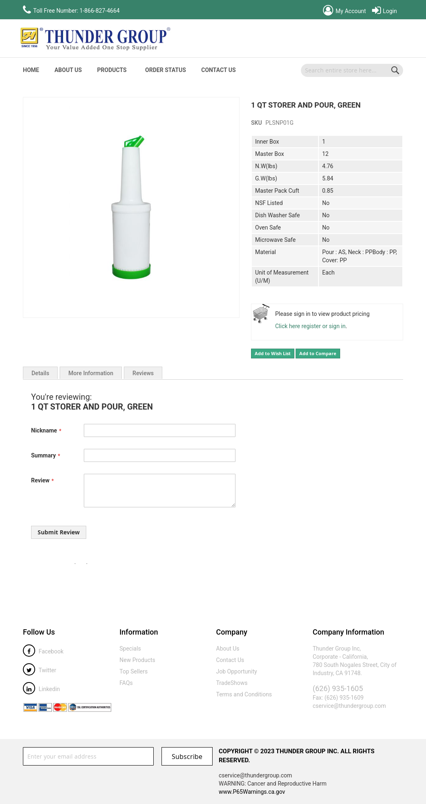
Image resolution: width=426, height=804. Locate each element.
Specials (130, 648)
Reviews (143, 373)
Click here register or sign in (310, 326)
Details (40, 373)
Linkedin (41, 689)
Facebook (43, 651)
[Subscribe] (187, 756)
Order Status (165, 70)
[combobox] (352, 70)
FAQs (126, 683)
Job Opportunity (236, 671)
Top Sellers (133, 671)
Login (384, 11)
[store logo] (94, 38)
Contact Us (218, 70)
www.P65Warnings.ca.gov (252, 791)
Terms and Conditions (244, 694)
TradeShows (232, 683)
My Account (344, 11)
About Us (68, 70)
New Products (137, 660)
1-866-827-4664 (100, 10)
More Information (90, 373)
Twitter (39, 670)
